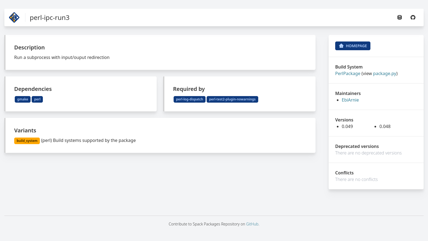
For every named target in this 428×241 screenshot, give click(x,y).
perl (37, 99)
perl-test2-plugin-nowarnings (232, 99)
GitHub (252, 224)
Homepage (353, 46)
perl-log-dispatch (189, 99)
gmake (22, 99)
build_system (27, 140)
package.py (384, 73)
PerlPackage (347, 73)
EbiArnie (350, 100)
